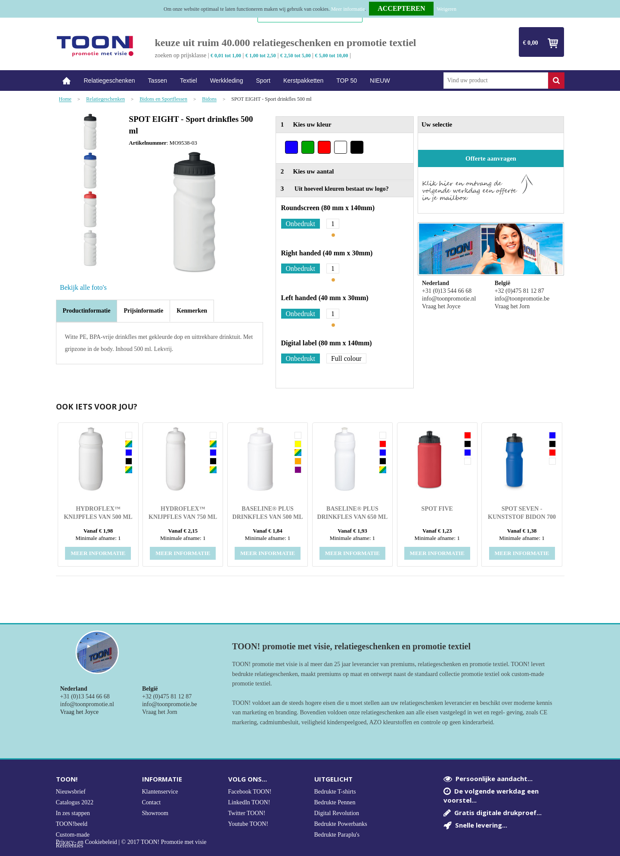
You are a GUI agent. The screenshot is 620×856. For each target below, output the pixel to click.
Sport (263, 80)
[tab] (87, 311)
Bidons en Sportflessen (163, 99)
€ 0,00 (530, 43)
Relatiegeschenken (109, 80)
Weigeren (446, 9)
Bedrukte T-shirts (335, 791)
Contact (151, 802)
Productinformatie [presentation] (87, 310)
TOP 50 (346, 80)
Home (67, 81)
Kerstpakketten (303, 80)
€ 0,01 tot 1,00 (226, 56)
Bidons (209, 99)
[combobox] (495, 80)
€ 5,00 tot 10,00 (331, 56)
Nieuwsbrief (71, 791)
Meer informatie (348, 9)
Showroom (155, 813)
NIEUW (380, 80)
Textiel (188, 80)
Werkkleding (226, 80)
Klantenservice (160, 791)
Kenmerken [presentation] (192, 310)
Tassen (157, 80)
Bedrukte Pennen (335, 802)
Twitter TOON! (247, 813)
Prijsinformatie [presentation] (143, 310)
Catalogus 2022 (75, 802)
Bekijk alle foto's (83, 287)
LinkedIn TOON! (249, 802)
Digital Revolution (337, 813)
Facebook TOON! (250, 791)
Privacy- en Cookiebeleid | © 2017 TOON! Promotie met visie (131, 842)
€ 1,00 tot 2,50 (260, 56)
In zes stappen (73, 813)
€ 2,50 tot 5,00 (295, 56)
